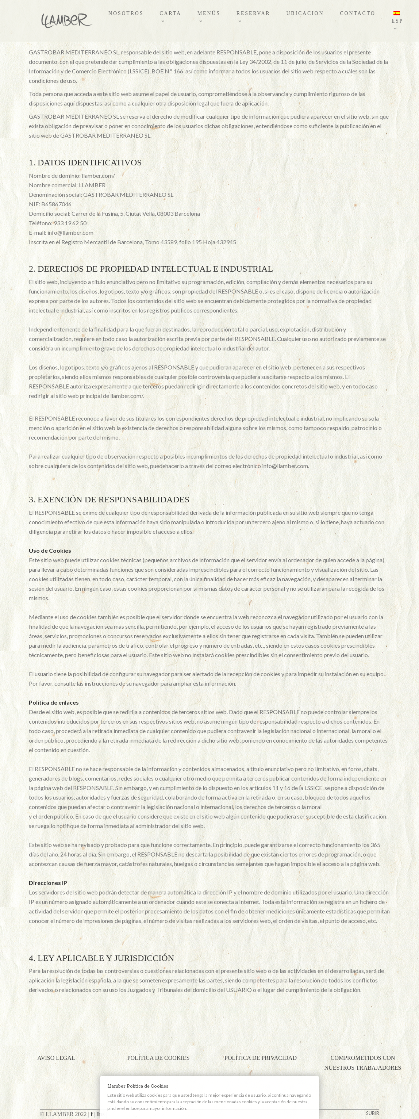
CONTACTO (357, 13)
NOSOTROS (125, 13)
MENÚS (208, 17)
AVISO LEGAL (56, 1058)
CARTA (170, 17)
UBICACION (305, 13)
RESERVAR (253, 17)
